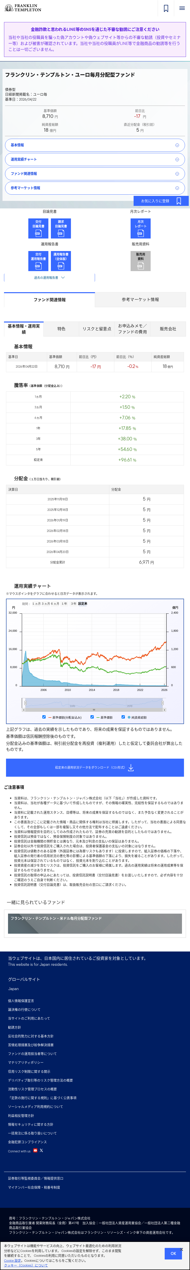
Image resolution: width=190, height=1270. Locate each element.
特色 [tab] (61, 329)
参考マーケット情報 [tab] (140, 299)
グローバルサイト (24, 980)
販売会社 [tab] (168, 329)
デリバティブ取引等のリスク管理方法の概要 (40, 1080)
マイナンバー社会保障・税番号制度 (34, 1187)
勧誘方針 (14, 1027)
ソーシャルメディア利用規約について (35, 1106)
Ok (173, 1255)
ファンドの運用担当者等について (32, 1053)
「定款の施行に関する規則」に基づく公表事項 (42, 1097)
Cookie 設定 (12, 1261)
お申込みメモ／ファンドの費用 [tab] (132, 329)
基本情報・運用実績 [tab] (24, 329)
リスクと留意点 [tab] (96, 329)
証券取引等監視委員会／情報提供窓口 (35, 1178)
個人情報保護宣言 (21, 1000)
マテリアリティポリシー (26, 1062)
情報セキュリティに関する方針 (30, 1124)
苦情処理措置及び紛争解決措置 (31, 1045)
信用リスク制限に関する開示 (29, 1071)
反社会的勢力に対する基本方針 (31, 1036)
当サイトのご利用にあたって (29, 1018)
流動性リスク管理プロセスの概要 (32, 1089)
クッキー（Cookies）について (26, 1266)
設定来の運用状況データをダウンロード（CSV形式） (95, 768)
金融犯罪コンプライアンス (27, 1142)
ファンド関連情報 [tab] (50, 300)
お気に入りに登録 (162, 201)
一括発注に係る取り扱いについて (32, 1133)
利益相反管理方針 (21, 1115)
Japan (13, 989)
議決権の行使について (24, 1009)
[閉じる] (181, 1250)
